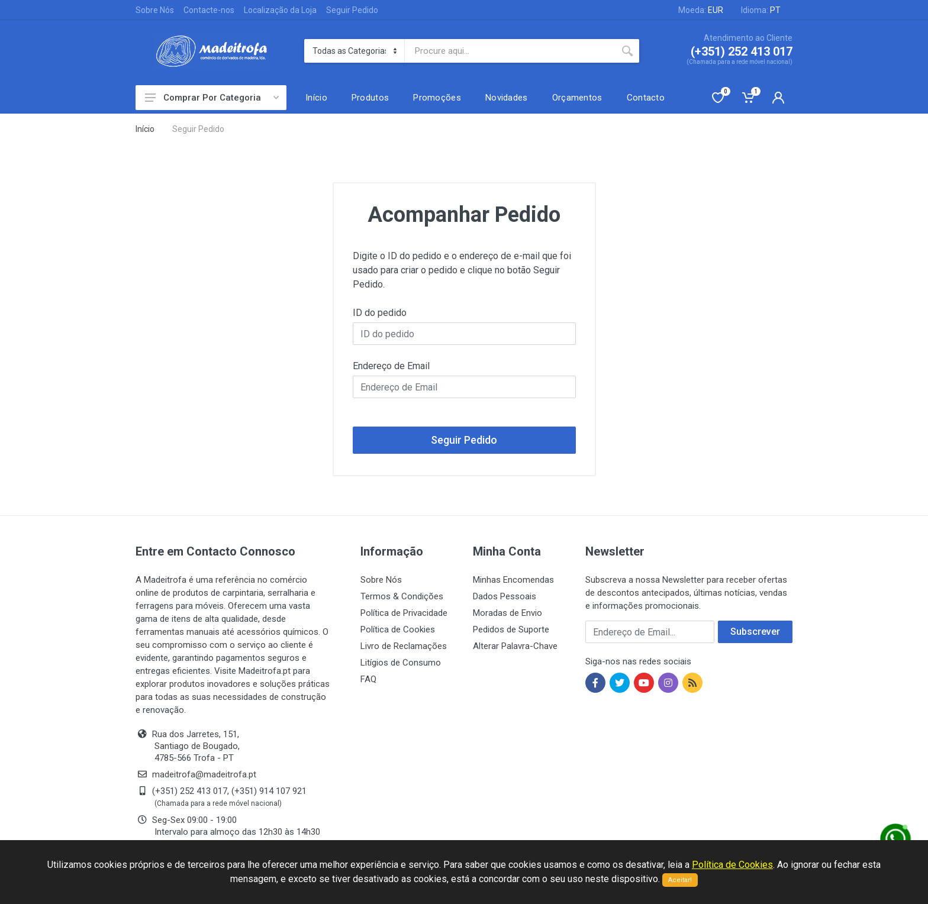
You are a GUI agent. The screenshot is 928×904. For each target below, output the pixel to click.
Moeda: (700, 10)
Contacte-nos (208, 10)
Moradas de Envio (507, 613)
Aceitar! (680, 880)
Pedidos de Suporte (511, 629)
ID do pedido (380, 312)
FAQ (368, 679)
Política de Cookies (397, 629)
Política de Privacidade (403, 613)
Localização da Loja (280, 10)
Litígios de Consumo (400, 662)
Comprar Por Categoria (212, 97)
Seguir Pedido (352, 10)
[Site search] (510, 51)
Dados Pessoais (504, 596)
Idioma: (761, 10)
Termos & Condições (401, 596)
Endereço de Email (391, 366)
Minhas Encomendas (513, 579)
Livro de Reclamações (403, 646)
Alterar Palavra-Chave (515, 646)
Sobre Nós (155, 10)
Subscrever (755, 631)
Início (145, 129)
